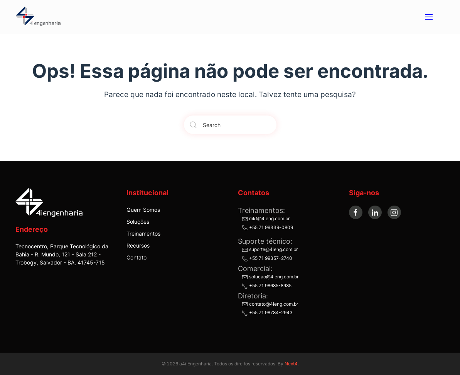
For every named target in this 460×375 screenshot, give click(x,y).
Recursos (138, 245)
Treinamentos (143, 233)
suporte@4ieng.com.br (270, 249)
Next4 (291, 364)
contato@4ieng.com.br (270, 304)
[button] (428, 17)
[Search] (230, 125)
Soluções (137, 221)
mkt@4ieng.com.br (266, 218)
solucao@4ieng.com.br (270, 277)
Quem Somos (143, 209)
